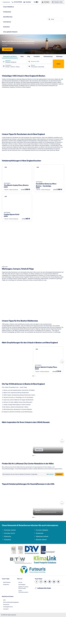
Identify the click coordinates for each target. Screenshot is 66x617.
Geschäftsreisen (7, 17)
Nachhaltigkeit (21, 584)
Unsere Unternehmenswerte (23, 591)
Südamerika (7, 536)
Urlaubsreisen (7, 12)
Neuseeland (7, 539)
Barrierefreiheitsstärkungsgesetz (11, 602)
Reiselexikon (6, 584)
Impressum (6, 609)
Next (62, 360)
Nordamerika (39, 533)
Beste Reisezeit (6, 582)
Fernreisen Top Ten (9, 533)
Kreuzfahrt (37, 56)
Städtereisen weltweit (42, 536)
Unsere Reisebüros (8, 7)
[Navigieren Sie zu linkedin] (49, 581)
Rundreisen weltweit (10, 530)
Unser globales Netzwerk (10, 32)
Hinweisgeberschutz (8, 607)
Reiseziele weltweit (41, 539)
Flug (28, 56)
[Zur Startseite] (6, 2)
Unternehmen (7, 22)
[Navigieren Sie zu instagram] (41, 581)
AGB (4, 600)
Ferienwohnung (48, 56)
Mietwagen (59, 56)
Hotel (22, 56)
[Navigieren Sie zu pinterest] (58, 581)
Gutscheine (6, 27)
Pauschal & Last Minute (10, 56)
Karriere (20, 582)
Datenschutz (6, 604)
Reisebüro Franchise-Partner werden (23, 587)
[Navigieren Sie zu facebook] (36, 581)
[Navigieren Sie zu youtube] (45, 581)
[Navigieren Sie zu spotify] (54, 581)
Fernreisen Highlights (42, 530)
